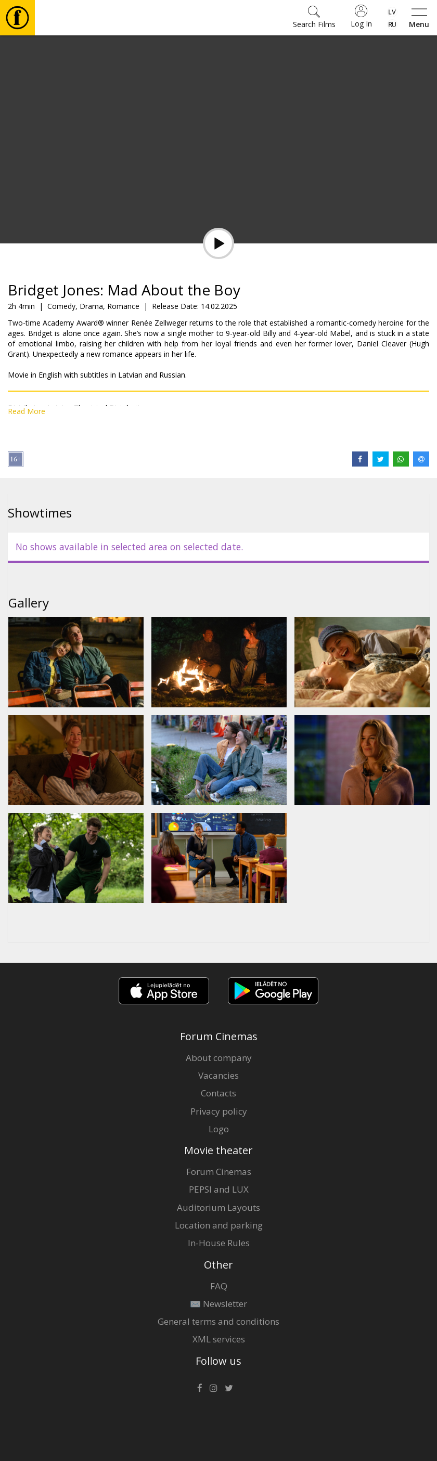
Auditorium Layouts (218, 1207)
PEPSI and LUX (219, 1189)
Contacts (218, 1093)
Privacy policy (218, 1111)
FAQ (218, 1286)
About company (219, 1058)
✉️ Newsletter (218, 1304)
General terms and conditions (218, 1321)
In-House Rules (219, 1243)
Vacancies (218, 1075)
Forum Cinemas (218, 1172)
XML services (218, 1339)
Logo (219, 1129)
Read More (26, 411)
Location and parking (219, 1225)
